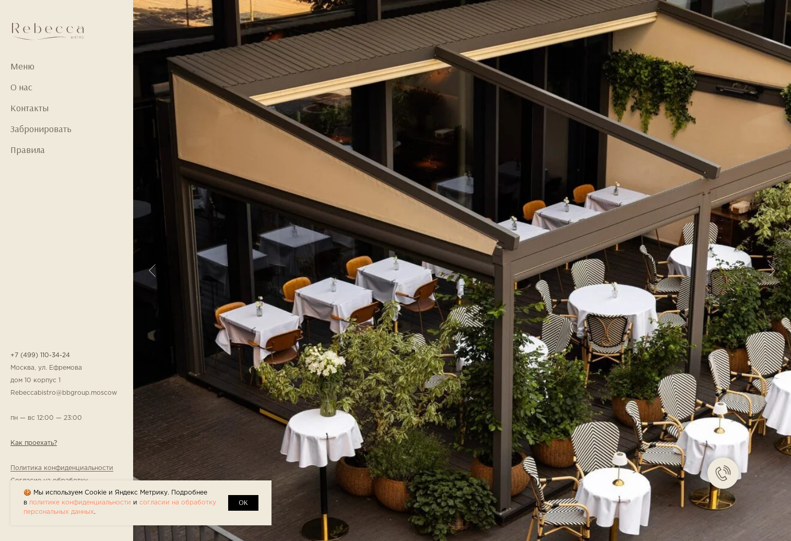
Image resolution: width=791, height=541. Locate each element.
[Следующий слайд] (772, 270)
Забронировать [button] (41, 129)
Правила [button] (27, 150)
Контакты (29, 108)
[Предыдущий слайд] (152, 270)
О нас (21, 87)
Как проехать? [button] (33, 443)
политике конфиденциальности (80, 502)
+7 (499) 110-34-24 (40, 355)
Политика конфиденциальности (61, 468)
